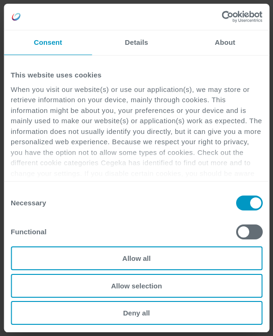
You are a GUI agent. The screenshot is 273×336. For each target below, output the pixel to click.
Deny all (136, 313)
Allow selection (136, 286)
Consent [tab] (48, 42)
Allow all (136, 258)
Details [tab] (136, 42)
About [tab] (225, 42)
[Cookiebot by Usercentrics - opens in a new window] (221, 17)
